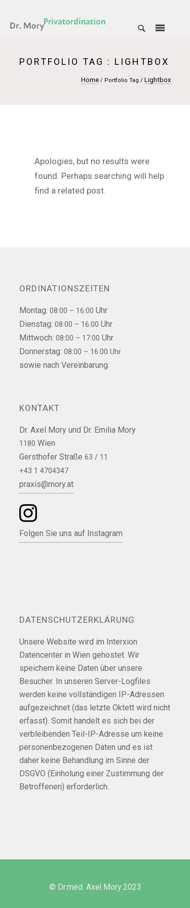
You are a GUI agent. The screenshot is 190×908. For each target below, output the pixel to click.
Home (90, 80)
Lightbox (157, 80)
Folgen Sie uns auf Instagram (71, 533)
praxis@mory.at (46, 484)
